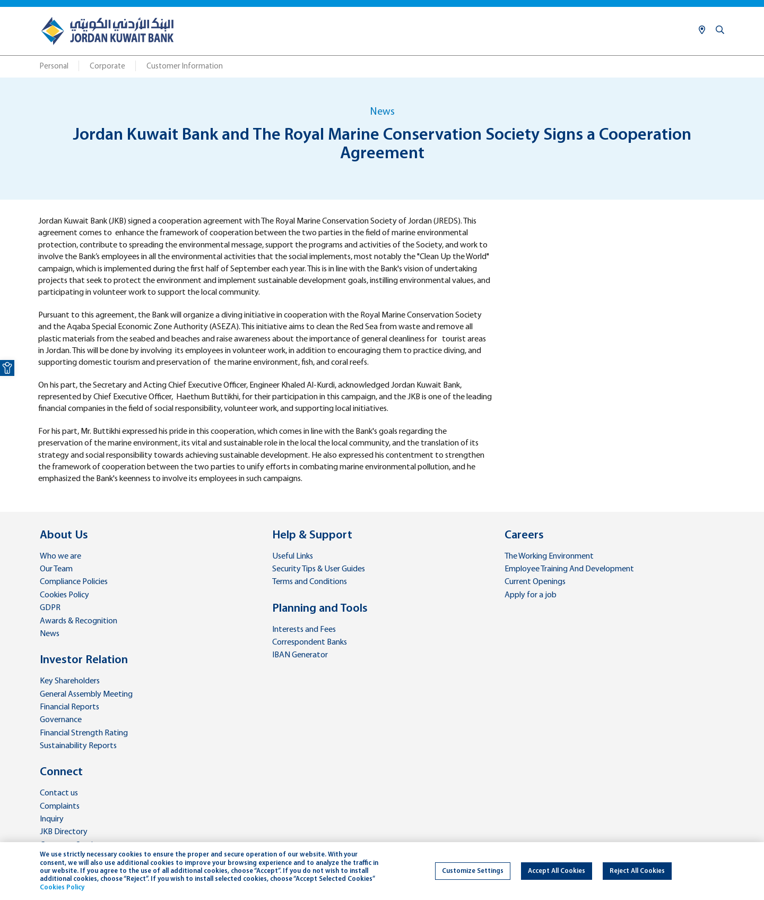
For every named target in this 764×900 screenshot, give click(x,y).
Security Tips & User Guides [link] (318, 569)
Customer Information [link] (184, 67)
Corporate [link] (107, 67)
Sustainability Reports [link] (78, 746)
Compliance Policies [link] (74, 582)
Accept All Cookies (556, 871)
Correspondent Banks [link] (309, 642)
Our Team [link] (56, 569)
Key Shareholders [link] (70, 681)
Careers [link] (524, 535)
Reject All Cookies (637, 871)
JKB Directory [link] (64, 832)
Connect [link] (61, 772)
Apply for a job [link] (531, 595)
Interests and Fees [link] (304, 629)
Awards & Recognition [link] (78, 621)
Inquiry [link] (52, 819)
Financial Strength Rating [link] (84, 733)
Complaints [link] (60, 806)
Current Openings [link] (535, 582)
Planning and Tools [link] (320, 609)
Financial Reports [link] (69, 707)
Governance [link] (61, 720)
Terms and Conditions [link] (309, 582)
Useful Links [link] (292, 556)
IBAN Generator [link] (300, 655)
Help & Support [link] (312, 535)
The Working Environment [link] (549, 556)
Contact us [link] (59, 793)
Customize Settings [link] (472, 871)
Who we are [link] (60, 556)
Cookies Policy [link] (64, 595)
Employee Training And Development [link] (569, 569)
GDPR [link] (50, 608)
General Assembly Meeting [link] (86, 694)
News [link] (49, 634)
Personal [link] (54, 67)
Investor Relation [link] (84, 660)
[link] (7, 368)
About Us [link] (64, 535)
